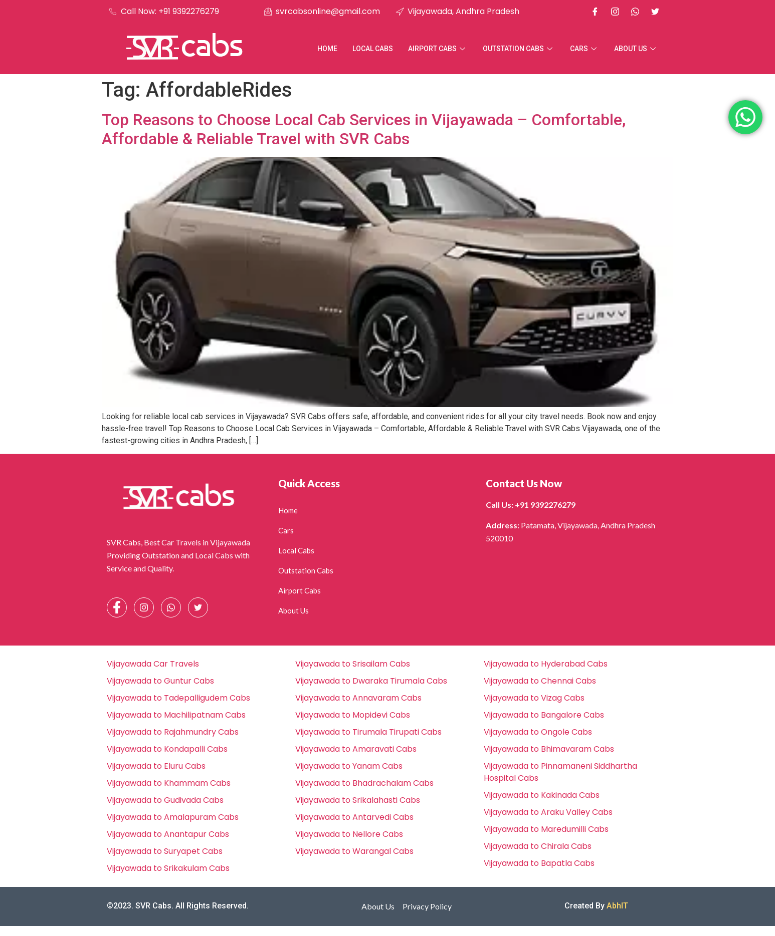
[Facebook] (595, 11)
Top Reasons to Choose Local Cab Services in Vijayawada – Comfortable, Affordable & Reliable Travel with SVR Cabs (364, 129)
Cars (584, 49)
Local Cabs (372, 49)
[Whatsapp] (635, 11)
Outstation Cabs (519, 49)
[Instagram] (615, 11)
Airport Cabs (438, 49)
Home (327, 49)
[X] (655, 11)
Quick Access (309, 483)
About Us (636, 49)
